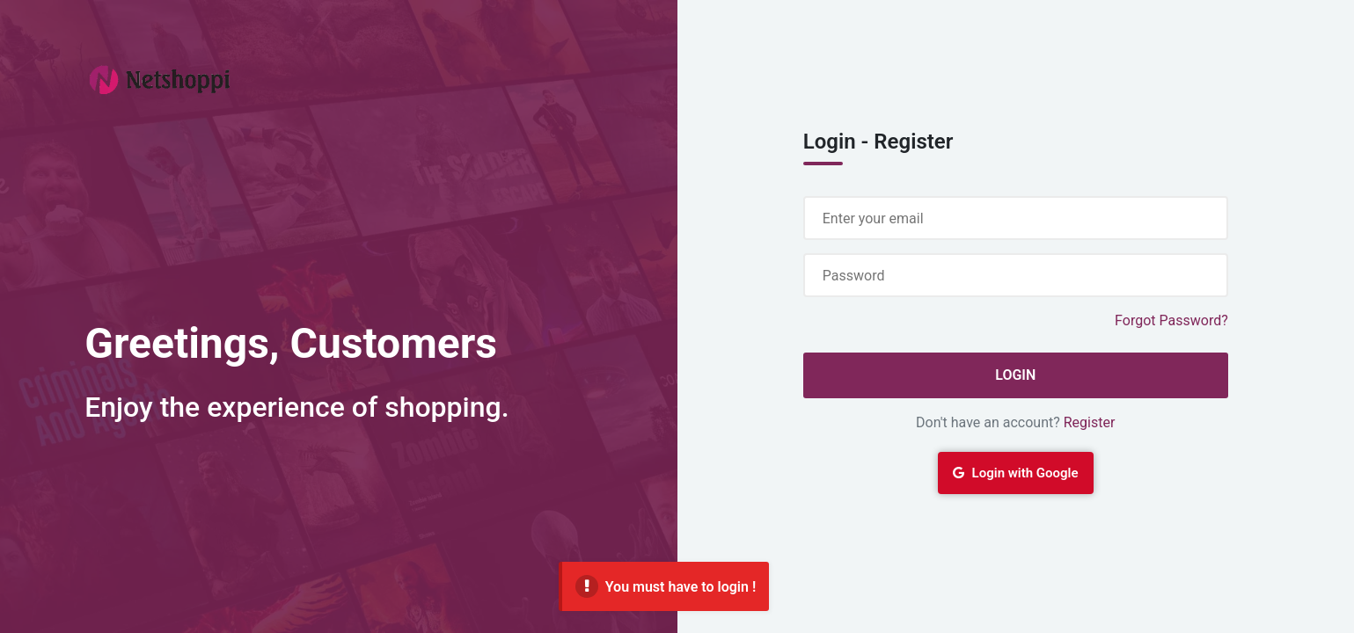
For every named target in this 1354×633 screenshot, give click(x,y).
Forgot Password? (1171, 320)
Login (1015, 375)
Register (1090, 422)
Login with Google (1016, 473)
